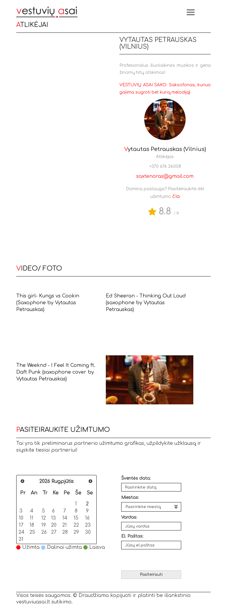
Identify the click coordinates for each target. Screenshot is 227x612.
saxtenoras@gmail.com (165, 176)
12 (43, 517)
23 (88, 525)
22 (76, 525)
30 (88, 532)
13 (53, 517)
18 (32, 525)
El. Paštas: (132, 536)
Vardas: (129, 517)
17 (21, 525)
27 (53, 532)
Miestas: (130, 497)
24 (21, 532)
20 (53, 525)
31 (21, 539)
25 (32, 532)
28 (65, 532)
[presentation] (151, 560)
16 (87, 517)
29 (76, 532)
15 (76, 517)
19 (43, 525)
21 (64, 525)
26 (44, 532)
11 (31, 517)
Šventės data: (136, 478)
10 (21, 517)
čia (176, 196)
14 (64, 517)
